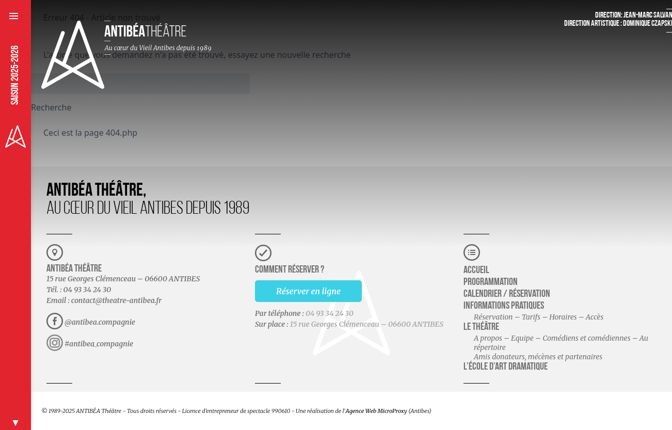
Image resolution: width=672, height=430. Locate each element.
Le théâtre (481, 327)
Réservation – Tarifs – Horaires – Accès (538, 317)
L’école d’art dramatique (505, 367)
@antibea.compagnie (100, 322)
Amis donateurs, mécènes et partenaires (538, 356)
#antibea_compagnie (99, 343)
